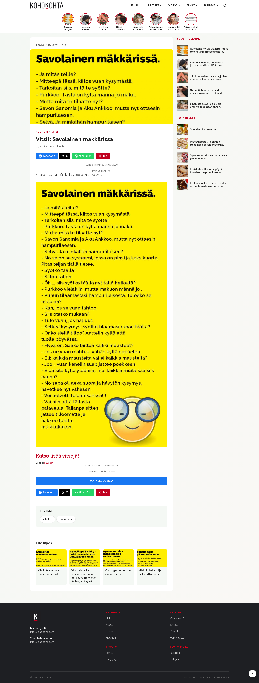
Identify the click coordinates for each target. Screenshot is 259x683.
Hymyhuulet (177, 637)
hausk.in (48, 463)
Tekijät (109, 652)
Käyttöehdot (204, 677)
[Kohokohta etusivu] (46, 5)
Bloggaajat (112, 659)
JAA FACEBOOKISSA (101, 481)
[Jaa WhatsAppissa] (83, 156)
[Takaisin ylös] (252, 673)
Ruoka (192, 5)
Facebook (175, 652)
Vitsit (65, 44)
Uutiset (155, 5)
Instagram (175, 659)
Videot (174, 5)
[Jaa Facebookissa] (47, 156)
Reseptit (174, 631)
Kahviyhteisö (177, 618)
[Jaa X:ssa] (64, 156)
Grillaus (174, 625)
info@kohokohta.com (42, 632)
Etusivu (135, 5)
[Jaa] (103, 156)
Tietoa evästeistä (221, 677)
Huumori (211, 5)
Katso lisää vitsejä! (57, 456)
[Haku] (225, 5)
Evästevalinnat (189, 677)
